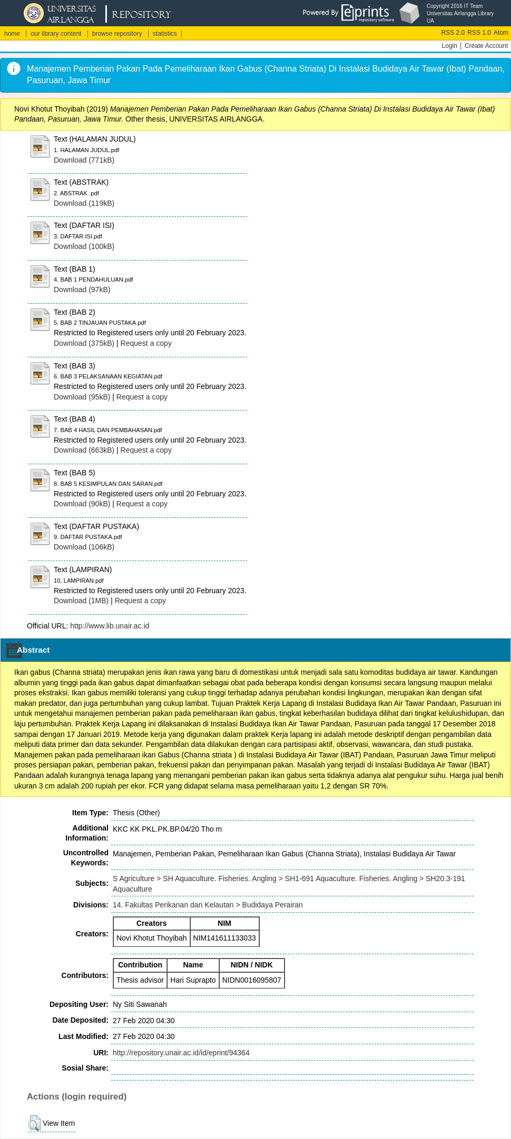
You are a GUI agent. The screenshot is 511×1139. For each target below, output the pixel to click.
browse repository (117, 33)
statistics (165, 33)
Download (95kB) (82, 397)
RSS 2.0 (453, 32)
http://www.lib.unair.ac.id (109, 626)
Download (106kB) (84, 547)
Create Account (486, 45)
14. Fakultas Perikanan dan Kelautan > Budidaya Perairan (208, 905)
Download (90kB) (82, 503)
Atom (501, 32)
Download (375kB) (84, 343)
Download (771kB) (84, 160)
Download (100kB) (84, 246)
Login (449, 45)
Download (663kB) (84, 450)
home (12, 33)
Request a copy (146, 343)
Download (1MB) (81, 600)
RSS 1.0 (479, 32)
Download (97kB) (82, 289)
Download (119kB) (84, 203)
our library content (56, 33)
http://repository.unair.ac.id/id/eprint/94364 (181, 1052)
